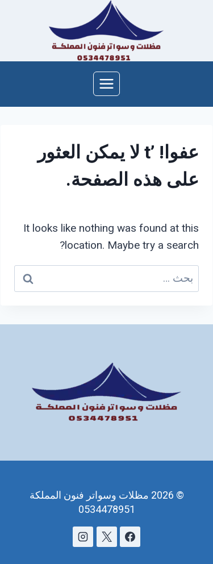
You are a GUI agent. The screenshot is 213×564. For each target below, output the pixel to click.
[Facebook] (130, 537)
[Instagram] (83, 537)
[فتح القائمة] (106, 83)
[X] (107, 537)
